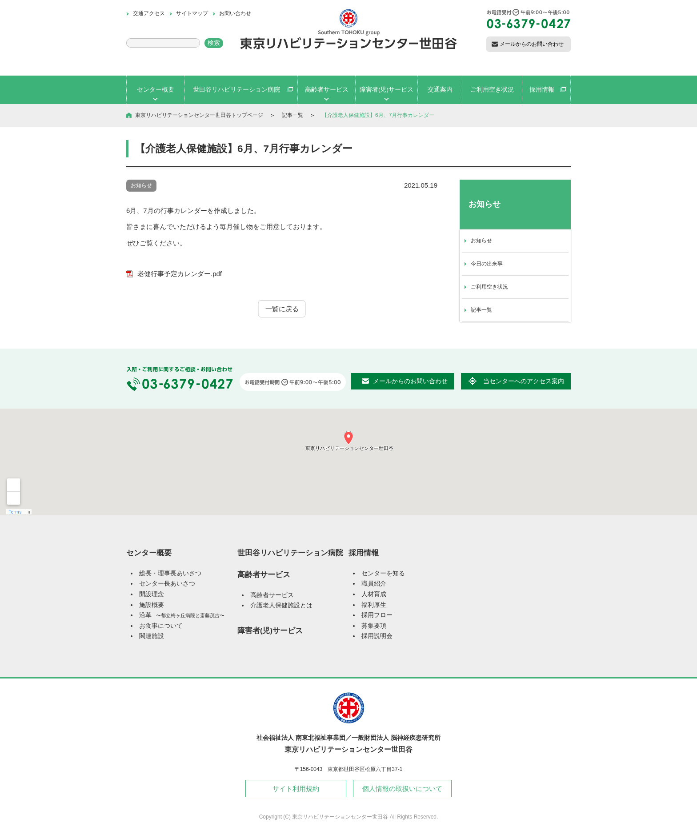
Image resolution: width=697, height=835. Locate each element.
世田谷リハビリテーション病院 (290, 553)
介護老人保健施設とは (281, 605)
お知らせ (481, 240)
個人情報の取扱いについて (402, 788)
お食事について (161, 625)
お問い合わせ (235, 13)
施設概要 (151, 605)
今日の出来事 (487, 264)
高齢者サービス (263, 574)
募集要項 (373, 625)
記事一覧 (292, 115)
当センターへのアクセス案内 (523, 381)
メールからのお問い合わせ (532, 44)
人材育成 (373, 594)
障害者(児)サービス (270, 630)
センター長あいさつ (167, 583)
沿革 (181, 615)
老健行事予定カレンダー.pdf (179, 273)
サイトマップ (192, 13)
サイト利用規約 (295, 788)
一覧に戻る (282, 309)
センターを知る (383, 573)
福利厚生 (373, 605)
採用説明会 (377, 636)
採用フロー (377, 615)
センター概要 (149, 553)
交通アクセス (149, 13)
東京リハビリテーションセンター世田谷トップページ (199, 115)
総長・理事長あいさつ (170, 573)
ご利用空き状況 (489, 287)
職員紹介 (373, 583)
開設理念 (151, 594)
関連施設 (151, 636)
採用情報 (363, 553)
